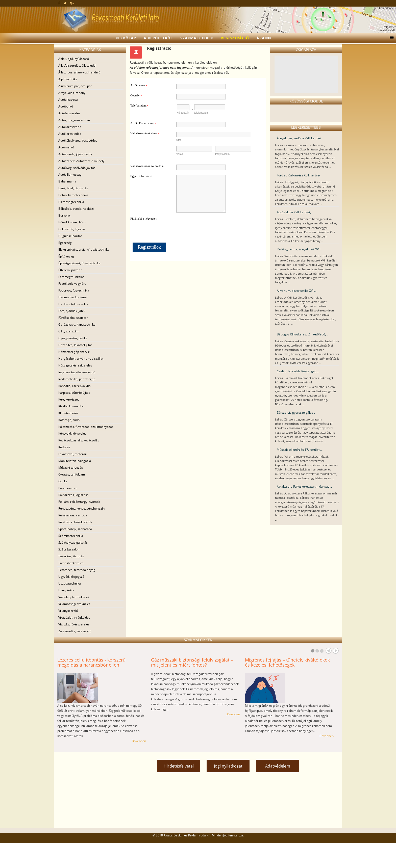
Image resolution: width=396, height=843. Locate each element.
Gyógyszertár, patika (72, 338)
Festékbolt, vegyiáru (72, 283)
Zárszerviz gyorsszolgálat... (296, 412)
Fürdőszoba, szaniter (73, 317)
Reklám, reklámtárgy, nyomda (79, 501)
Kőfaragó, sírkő (69, 420)
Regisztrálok (149, 247)
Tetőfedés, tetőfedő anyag (76, 570)
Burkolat (64, 215)
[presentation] (219, 227)
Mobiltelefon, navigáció (74, 461)
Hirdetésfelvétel (179, 766)
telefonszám (201, 112)
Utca (179, 140)
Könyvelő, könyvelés (72, 433)
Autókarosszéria (69, 127)
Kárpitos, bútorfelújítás (74, 392)
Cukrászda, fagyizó (71, 229)
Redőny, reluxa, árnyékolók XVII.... (300, 249)
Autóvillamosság (70, 174)
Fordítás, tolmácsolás (73, 304)
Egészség (65, 243)
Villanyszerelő (68, 611)
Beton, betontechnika (73, 195)
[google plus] (72, 3)
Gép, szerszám (68, 331)
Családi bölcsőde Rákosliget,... (298, 371)
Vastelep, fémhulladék (73, 597)
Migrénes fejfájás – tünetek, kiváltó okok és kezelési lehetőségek (287, 662)
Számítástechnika (70, 536)
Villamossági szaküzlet (74, 604)
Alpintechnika (67, 79)
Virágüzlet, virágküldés (74, 617)
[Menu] (390, 38)
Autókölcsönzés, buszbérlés (77, 140)
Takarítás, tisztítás (71, 556)
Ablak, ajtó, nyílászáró (73, 59)
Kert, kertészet (68, 399)
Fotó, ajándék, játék (71, 311)
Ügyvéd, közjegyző (71, 576)
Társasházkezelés (71, 563)
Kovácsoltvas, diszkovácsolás (78, 440)
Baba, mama (67, 181)
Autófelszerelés (69, 113)
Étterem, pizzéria (70, 270)
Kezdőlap (126, 38)
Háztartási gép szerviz (74, 352)
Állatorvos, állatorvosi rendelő (79, 72)
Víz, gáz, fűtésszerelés (73, 624)
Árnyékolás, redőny (71, 93)
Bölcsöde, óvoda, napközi (76, 208)
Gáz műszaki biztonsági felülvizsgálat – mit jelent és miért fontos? (192, 662)
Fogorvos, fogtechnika (73, 290)
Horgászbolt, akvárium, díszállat (80, 358)
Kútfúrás (64, 447)
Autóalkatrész (68, 99)
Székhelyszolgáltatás (73, 542)
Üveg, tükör (66, 590)
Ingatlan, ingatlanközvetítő (76, 372)
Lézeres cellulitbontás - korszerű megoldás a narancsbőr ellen (91, 662)
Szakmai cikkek (196, 38)
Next (336, 651)
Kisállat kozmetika (71, 406)
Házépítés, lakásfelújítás (75, 345)
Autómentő (66, 147)
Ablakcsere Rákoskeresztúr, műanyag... (304, 486)
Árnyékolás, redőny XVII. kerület (299, 138)
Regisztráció (235, 38)
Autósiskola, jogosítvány (75, 154)
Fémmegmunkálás (71, 277)
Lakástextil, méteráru (73, 454)
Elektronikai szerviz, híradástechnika (83, 249)
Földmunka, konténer (73, 297)
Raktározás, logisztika (73, 495)
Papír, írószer (67, 488)
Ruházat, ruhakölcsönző (75, 522)
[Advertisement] (99, 790)
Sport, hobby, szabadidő (75, 529)
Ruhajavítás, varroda (72, 515)
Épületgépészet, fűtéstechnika (79, 263)
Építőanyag (66, 256)
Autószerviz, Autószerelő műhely (81, 161)
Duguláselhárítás (70, 236)
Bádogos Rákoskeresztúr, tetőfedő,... (302, 334)
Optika (62, 481)
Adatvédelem (277, 766)
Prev (329, 651)
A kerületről (158, 38)
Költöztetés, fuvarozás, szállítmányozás (85, 427)
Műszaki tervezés (70, 467)
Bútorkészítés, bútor (72, 222)
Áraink (264, 38)
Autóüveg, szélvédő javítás (76, 168)
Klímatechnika (68, 413)
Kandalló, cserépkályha (74, 386)
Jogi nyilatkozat (228, 766)
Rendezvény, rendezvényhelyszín (81, 508)
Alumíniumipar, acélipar (75, 86)
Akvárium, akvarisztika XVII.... (297, 290)
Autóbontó (65, 106)
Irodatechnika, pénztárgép (76, 379)
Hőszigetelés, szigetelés (75, 365)
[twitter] (65, 3)
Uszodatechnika (69, 583)
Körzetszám (183, 112)
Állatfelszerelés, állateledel (77, 65)
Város (179, 154)
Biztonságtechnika (71, 202)
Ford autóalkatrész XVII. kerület (298, 175)
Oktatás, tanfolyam (71, 474)
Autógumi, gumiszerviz (74, 120)
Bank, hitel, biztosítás (73, 188)
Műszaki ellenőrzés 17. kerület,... (300, 449)
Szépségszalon (68, 549)
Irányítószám (222, 154)
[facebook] (59, 3)
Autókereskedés (69, 133)
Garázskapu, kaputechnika (76, 324)
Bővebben (139, 741)
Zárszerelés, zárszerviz (74, 631)
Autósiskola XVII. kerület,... (295, 212)
